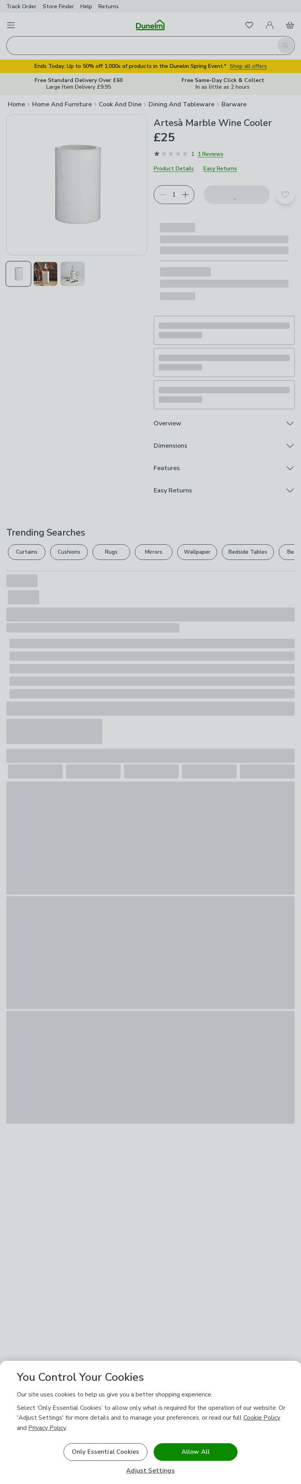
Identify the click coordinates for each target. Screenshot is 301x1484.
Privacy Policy (47, 1428)
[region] (150, 1422)
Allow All (195, 1452)
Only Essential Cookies (106, 1452)
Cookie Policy (261, 1417)
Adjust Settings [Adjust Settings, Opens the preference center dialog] (150, 1471)
